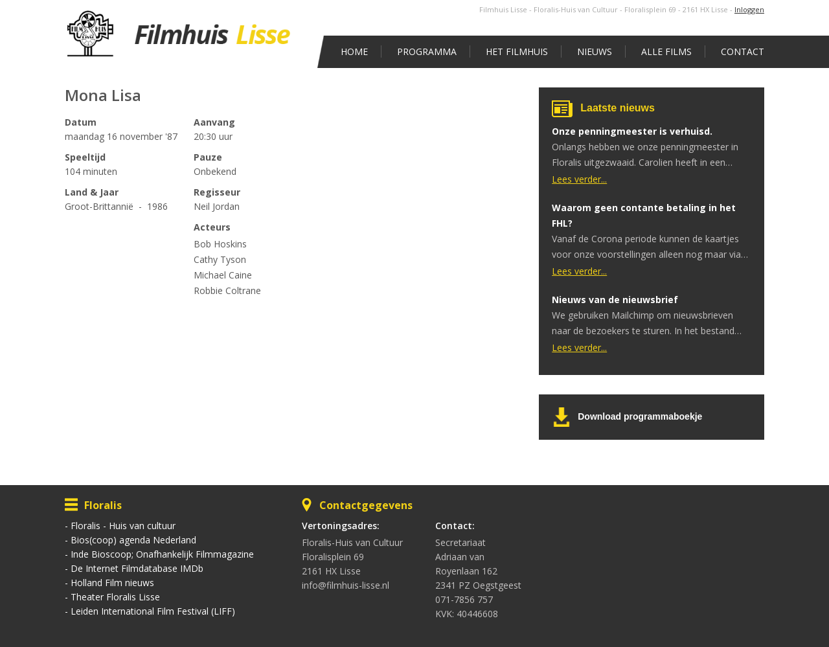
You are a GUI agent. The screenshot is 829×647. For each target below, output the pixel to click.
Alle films (666, 51)
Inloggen (749, 9)
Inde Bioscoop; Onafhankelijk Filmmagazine (162, 554)
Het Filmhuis (517, 51)
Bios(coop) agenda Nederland (133, 540)
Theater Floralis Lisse (115, 597)
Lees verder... (579, 179)
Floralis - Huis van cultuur (123, 525)
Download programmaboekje (640, 416)
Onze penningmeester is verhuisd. (632, 131)
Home (354, 51)
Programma (427, 51)
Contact (742, 51)
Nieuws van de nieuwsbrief (615, 299)
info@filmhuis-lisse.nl (345, 585)
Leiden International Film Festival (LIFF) (153, 611)
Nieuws (594, 51)
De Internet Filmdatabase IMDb (137, 568)
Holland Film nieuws (112, 582)
